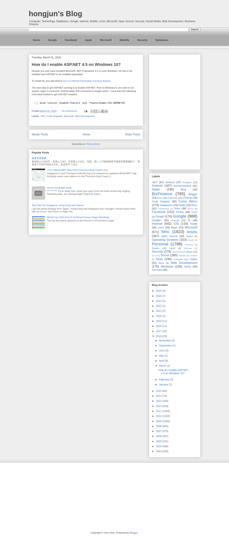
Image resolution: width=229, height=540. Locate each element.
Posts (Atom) (93, 144)
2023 (159, 300)
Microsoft (106, 40)
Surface (193, 255)
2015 (159, 390)
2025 (159, 290)
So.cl (154, 255)
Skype (189, 252)
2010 (159, 416)
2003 (159, 451)
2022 (159, 305)
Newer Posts (40, 134)
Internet (157, 223)
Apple (88, 40)
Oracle (191, 240)
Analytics (187, 182)
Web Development (85, 116)
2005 (159, 441)
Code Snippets (54, 116)
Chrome (187, 197)
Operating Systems (165, 239)
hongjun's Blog (55, 14)
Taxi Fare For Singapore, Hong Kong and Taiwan (58, 205)
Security (142, 40)
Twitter (193, 259)
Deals (182, 205)
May (161, 355)
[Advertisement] (174, 111)
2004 (159, 446)
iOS (176, 223)
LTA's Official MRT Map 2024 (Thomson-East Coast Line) (77, 170)
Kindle (193, 223)
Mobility (124, 40)
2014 (159, 395)
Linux (161, 227)
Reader (156, 248)
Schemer (188, 248)
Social (165, 255)
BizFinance (162, 193)
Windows (167, 266)
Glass (194, 212)
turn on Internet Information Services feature (86, 81)
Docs (194, 205)
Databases (161, 40)
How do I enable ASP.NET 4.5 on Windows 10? (76, 64)
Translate (178, 259)
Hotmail (175, 220)
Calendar (172, 198)
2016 (159, 336)
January (164, 384)
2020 (159, 316)
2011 (159, 411)
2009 (159, 421)
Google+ (157, 220)
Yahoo (187, 266)
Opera (189, 236)
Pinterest (189, 245)
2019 (159, 321)
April (162, 360)
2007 (159, 431)
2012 (159, 406)
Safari (172, 248)
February (164, 379)
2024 (159, 295)
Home (36, 40)
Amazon (170, 182)
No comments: (70, 111)
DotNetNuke (163, 209)
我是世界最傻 (39, 158)
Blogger (192, 194)
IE (189, 220)
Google (52, 40)
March (163, 365)
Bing (183, 189)
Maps (174, 227)
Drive (177, 208)
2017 (159, 331)
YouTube (157, 269)
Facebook (71, 40)
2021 (159, 310)
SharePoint (177, 252)
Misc (165, 231)
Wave (161, 263)
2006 (159, 436)
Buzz (159, 198)
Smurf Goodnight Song (59, 187)
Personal (160, 244)
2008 (159, 426)
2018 (159, 326)
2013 (159, 400)
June (162, 350)
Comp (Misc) (188, 201)
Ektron (191, 209)
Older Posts (132, 134)
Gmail (159, 216)
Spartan (182, 255)
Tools (159, 259)
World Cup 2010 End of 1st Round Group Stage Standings (78, 217)
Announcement (182, 185)
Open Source (169, 236)
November (165, 340)
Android (157, 185)
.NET (42, 116)
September (165, 345)
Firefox (180, 212)
